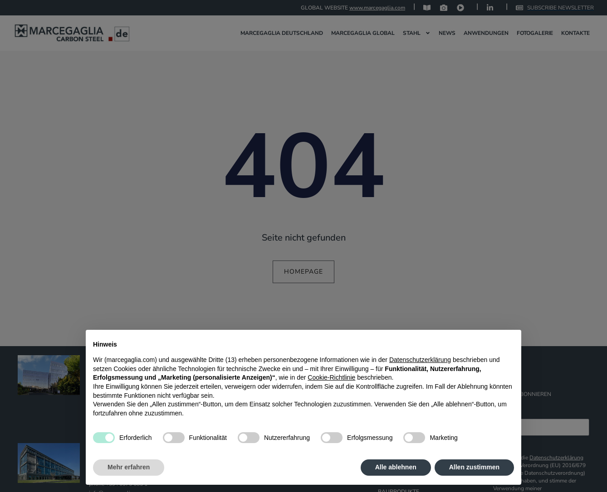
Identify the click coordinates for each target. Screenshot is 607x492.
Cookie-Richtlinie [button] (331, 377)
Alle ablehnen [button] (395, 467)
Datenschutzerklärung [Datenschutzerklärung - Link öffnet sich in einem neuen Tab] (420, 359)
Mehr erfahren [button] (129, 467)
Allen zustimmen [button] (474, 467)
